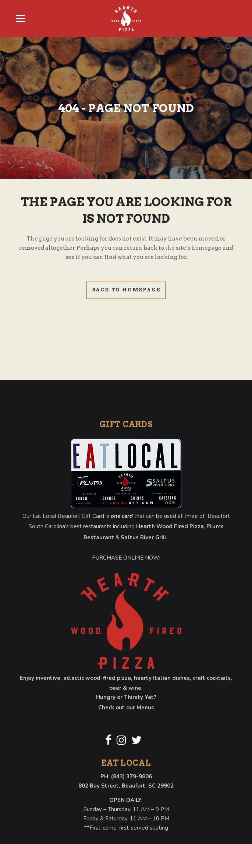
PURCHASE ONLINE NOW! (126, 557)
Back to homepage (126, 290)
